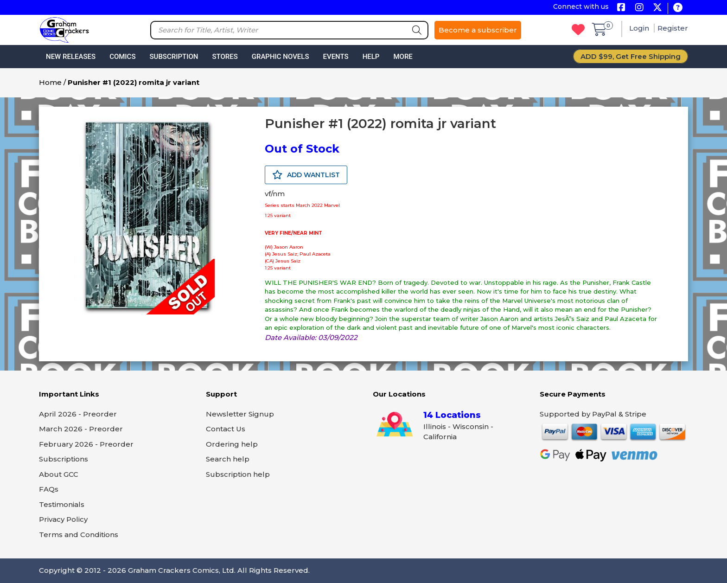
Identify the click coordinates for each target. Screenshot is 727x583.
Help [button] (371, 56)
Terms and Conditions (78, 534)
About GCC (58, 474)
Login (640, 28)
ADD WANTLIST (306, 174)
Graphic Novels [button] (280, 56)
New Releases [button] (71, 56)
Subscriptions (63, 459)
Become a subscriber (478, 30)
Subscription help (238, 474)
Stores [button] (224, 56)
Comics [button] (122, 56)
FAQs (48, 489)
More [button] (402, 56)
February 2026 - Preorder (86, 444)
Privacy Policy (63, 519)
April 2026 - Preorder (78, 414)
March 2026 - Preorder (81, 428)
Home (50, 82)
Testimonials (61, 504)
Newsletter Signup (240, 414)
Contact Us (225, 428)
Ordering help (232, 444)
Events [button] (335, 56)
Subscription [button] (174, 56)
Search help (227, 459)
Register (672, 28)
